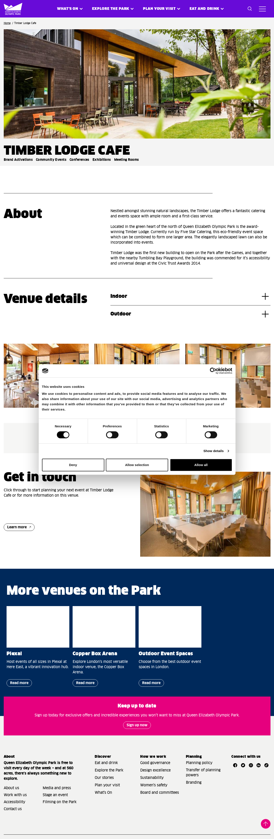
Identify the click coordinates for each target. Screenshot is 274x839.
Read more (17, 684)
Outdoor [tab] (120, 314)
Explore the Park (110, 8)
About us (11, 788)
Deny (73, 465)
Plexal (14, 654)
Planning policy (199, 763)
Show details (213, 451)
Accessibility (14, 802)
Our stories (104, 778)
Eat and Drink (204, 8)
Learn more (17, 527)
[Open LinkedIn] (259, 765)
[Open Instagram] (251, 765)
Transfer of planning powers (203, 772)
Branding (193, 782)
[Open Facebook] (235, 765)
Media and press (57, 788)
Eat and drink (106, 763)
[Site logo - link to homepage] (10, 9)
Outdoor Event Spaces (166, 654)
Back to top (266, 823)
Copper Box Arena (95, 654)
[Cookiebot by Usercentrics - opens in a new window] (213, 370)
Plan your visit (159, 8)
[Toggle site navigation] (262, 9)
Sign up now (137, 725)
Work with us (15, 795)
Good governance (155, 763)
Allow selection (137, 465)
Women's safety (153, 785)
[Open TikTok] (267, 765)
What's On (103, 792)
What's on (67, 8)
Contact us (13, 809)
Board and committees (159, 792)
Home (7, 23)
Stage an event (55, 795)
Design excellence (155, 770)
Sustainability (152, 778)
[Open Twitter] (243, 765)
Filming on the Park (59, 802)
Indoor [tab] (118, 296)
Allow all (201, 465)
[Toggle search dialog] (250, 9)
